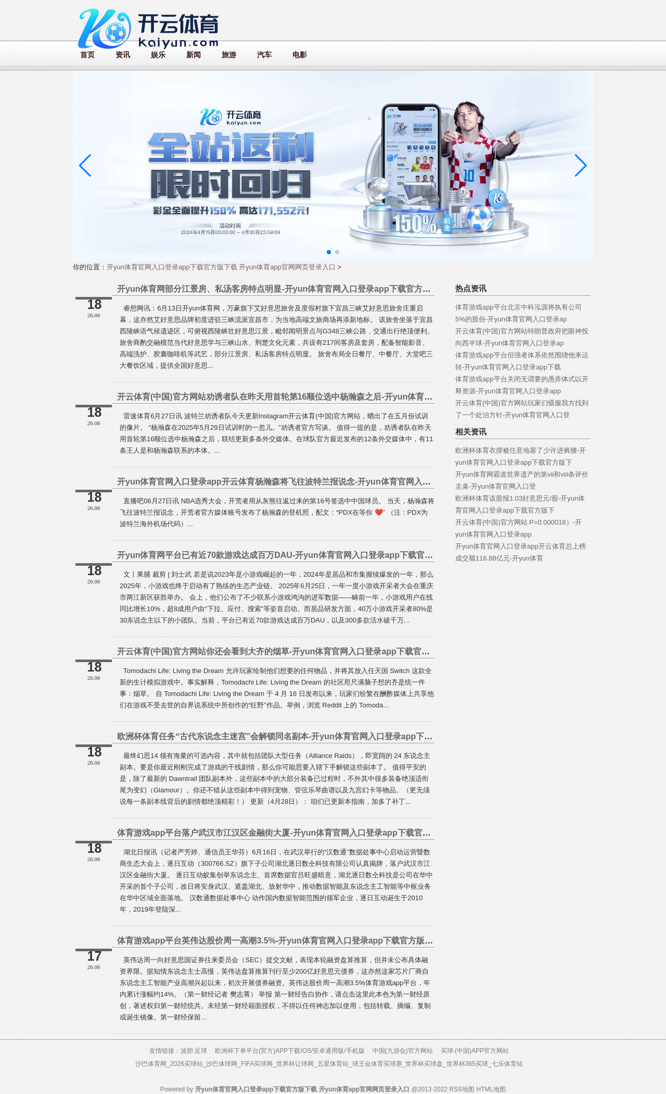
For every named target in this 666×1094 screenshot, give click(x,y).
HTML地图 (491, 1089)
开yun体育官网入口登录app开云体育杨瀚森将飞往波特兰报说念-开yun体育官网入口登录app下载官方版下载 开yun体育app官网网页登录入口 (380, 481)
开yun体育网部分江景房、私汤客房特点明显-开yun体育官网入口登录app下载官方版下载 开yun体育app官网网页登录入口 (344, 288)
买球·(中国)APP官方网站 (475, 1050)
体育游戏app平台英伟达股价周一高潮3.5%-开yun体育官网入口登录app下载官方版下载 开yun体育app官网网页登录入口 (341, 940)
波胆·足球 (194, 1050)
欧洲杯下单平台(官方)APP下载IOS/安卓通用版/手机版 (289, 1050)
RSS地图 (462, 1089)
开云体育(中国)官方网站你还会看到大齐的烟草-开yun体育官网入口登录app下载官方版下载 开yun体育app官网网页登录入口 (347, 651)
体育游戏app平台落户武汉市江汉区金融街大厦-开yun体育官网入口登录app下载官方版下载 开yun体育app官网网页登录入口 (348, 832)
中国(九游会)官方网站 (403, 1050)
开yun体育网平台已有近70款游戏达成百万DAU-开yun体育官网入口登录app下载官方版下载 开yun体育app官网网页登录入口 (349, 555)
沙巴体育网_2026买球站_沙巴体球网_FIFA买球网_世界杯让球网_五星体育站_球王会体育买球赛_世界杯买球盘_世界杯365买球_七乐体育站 (328, 1063)
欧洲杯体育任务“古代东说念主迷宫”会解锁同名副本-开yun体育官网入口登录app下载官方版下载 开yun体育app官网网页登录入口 (357, 736)
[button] (581, 165)
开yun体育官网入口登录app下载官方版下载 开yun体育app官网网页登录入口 (221, 267)
